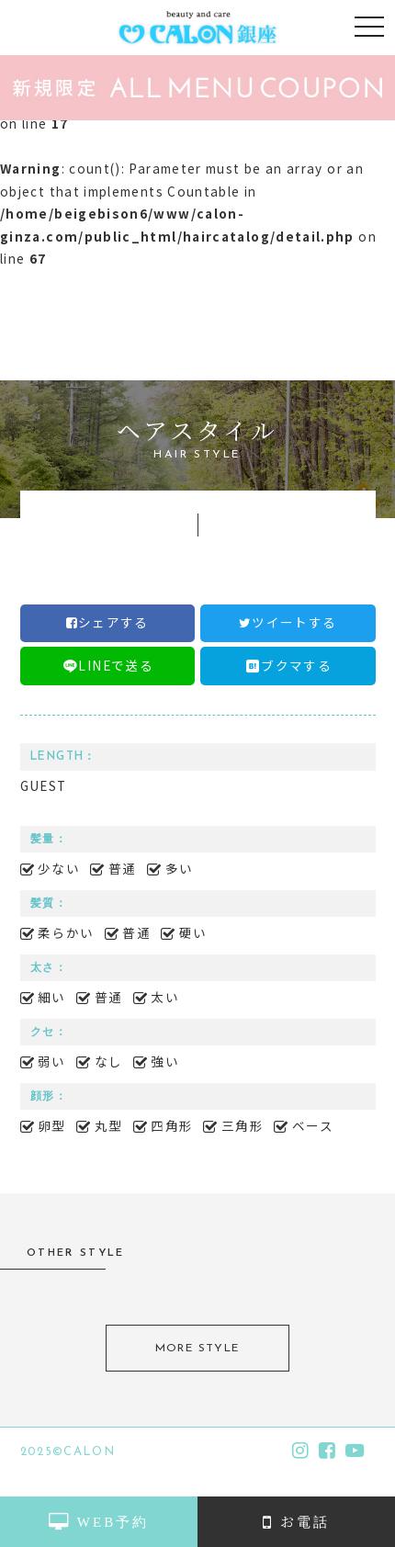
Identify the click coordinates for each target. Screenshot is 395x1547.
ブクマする (287, 665)
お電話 (296, 1520)
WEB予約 (99, 1520)
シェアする (107, 622)
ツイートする (288, 622)
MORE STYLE (197, 1348)
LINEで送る (107, 665)
